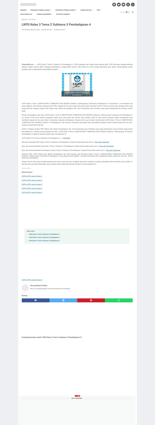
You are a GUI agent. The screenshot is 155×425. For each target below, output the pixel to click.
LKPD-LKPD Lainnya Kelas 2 (32, 203)
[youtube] (122, 2)
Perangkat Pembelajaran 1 (42, 7)
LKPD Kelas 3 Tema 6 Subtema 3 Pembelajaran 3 (44, 260)
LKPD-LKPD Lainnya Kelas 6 (32, 302)
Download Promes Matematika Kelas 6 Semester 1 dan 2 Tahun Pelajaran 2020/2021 (118, 72)
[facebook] (112, 2)
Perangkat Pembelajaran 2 (67, 7)
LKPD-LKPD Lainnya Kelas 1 (32, 198)
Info (99, 7)
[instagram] (126, 2)
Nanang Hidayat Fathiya (118, 206)
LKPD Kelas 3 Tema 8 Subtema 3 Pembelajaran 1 (44, 256)
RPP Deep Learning (64, 11)
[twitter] (117, 2)
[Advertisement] (59, 45)
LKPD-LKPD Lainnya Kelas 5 (32, 215)
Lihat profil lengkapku (118, 216)
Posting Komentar (59, 27)
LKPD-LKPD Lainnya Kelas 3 (32, 207)
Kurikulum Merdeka (45, 11)
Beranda (25, 7)
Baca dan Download (29, 155)
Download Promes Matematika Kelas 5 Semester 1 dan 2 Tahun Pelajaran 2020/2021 (118, 112)
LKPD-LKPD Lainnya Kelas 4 (32, 211)
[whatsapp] (131, 2)
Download (66, 148)
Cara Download (27, 11)
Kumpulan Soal (87, 7)
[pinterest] (68, 323)
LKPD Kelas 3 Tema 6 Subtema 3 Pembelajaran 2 (44, 263)
